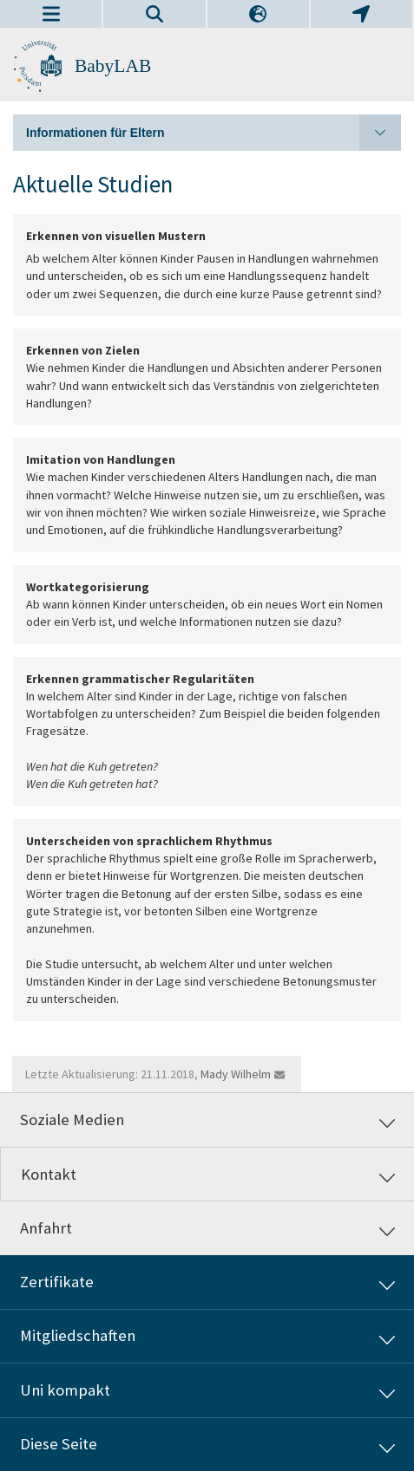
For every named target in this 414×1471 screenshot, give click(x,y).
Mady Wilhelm (235, 1074)
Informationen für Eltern (213, 132)
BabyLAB (113, 65)
